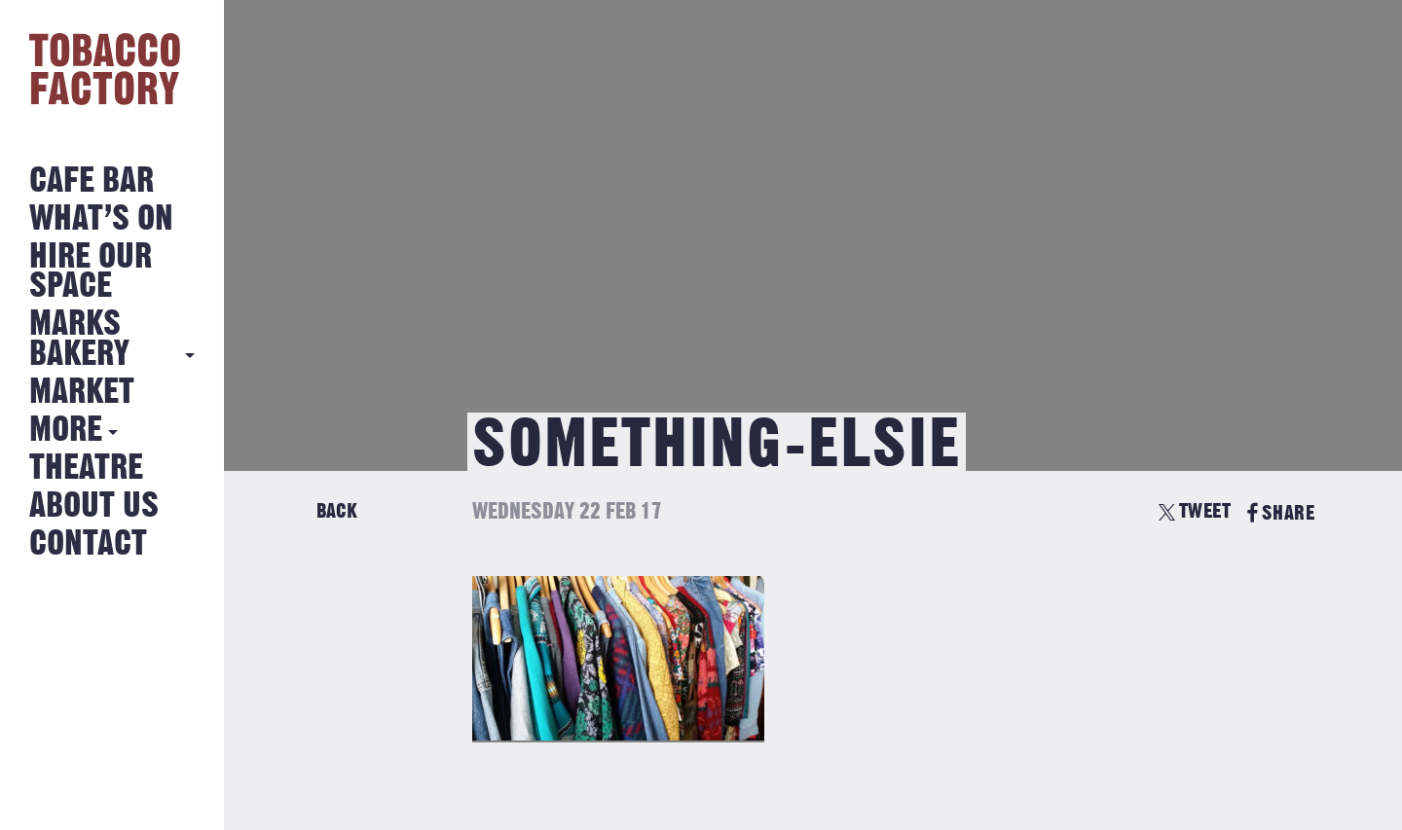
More (65, 430)
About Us (94, 506)
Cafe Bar (91, 181)
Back (336, 511)
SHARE (1280, 513)
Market (81, 393)
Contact (88, 544)
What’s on (101, 219)
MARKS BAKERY (79, 339)
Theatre (86, 468)
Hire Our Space (90, 272)
